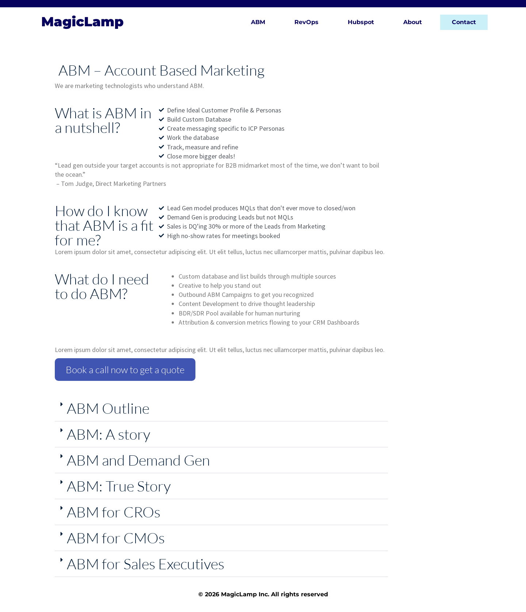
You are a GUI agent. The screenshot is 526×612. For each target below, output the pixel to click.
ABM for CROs (113, 512)
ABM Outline (108, 408)
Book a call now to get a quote (125, 369)
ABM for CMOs (116, 538)
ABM (258, 22)
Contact (464, 22)
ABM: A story (108, 434)
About (412, 22)
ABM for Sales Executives (145, 564)
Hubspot (361, 22)
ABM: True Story (119, 486)
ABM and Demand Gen (138, 460)
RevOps (306, 22)
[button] (221, 408)
